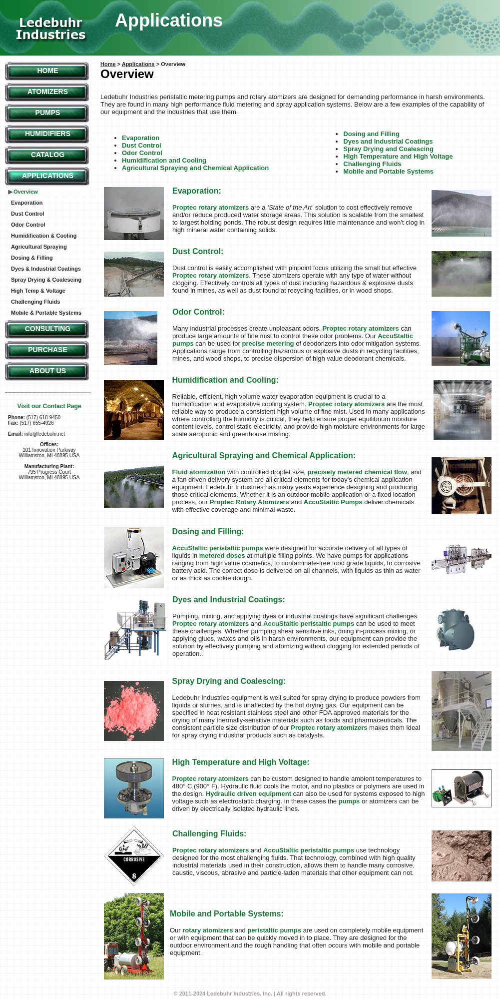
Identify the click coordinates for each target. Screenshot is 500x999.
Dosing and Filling (371, 134)
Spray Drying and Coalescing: (229, 681)
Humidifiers (47, 134)
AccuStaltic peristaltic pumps (217, 548)
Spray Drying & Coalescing (46, 280)
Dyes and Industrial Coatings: (228, 599)
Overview (25, 192)
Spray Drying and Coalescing (388, 149)
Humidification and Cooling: (225, 380)
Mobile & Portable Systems (46, 313)
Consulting (48, 329)
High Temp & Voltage (38, 291)
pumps (349, 801)
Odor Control (28, 225)
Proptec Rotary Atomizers (249, 502)
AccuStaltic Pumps (333, 502)
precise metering (268, 343)
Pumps (47, 113)
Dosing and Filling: (208, 531)
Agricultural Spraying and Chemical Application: (264, 455)
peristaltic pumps (274, 930)
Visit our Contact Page (49, 406)
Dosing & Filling (32, 258)
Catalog (47, 155)
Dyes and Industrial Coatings (388, 141)
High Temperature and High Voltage (398, 156)
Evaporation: (196, 191)
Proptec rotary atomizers (210, 207)
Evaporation (27, 203)
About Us (47, 371)
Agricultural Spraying (39, 247)
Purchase (47, 350)
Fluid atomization (199, 472)
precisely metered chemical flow (357, 472)
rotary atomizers (207, 930)
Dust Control (27, 214)
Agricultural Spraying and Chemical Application (195, 168)
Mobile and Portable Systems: (227, 913)
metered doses (223, 555)
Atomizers (47, 92)
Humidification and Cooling (164, 160)
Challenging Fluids (35, 302)
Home (47, 71)
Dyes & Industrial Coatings (46, 269)
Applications (47, 176)
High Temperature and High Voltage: (241, 762)
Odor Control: (198, 312)
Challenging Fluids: (209, 833)
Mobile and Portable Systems (388, 171)
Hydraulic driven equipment (248, 793)
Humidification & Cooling (43, 236)
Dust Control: (197, 251)
